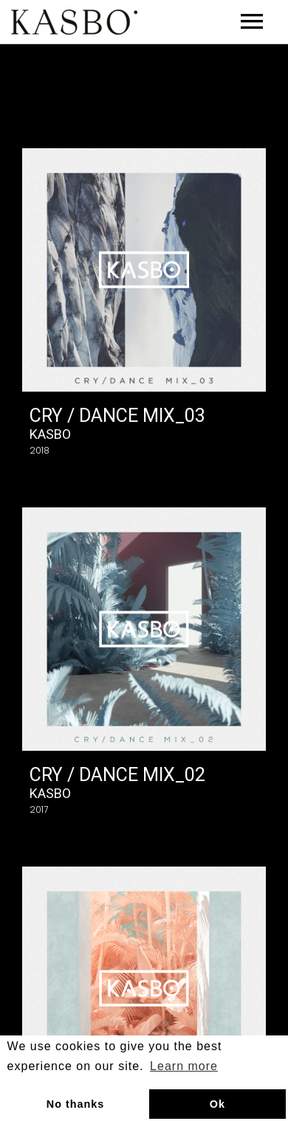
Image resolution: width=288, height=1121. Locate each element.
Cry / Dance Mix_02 (117, 775)
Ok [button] (217, 1104)
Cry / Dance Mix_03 (117, 415)
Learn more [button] (184, 1066)
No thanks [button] (76, 1104)
